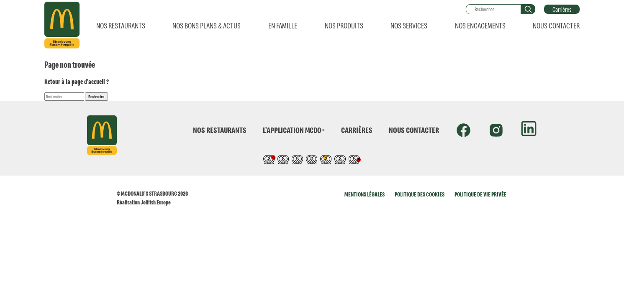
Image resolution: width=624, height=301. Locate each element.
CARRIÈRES (356, 130)
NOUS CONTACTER (556, 25)
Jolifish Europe (156, 202)
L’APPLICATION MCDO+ (294, 130)
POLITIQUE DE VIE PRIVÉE (480, 194)
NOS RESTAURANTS (120, 25)
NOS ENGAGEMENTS (480, 25)
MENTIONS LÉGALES (364, 194)
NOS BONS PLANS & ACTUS (206, 25)
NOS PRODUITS (344, 25)
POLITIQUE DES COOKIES (419, 194)
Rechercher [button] (96, 96)
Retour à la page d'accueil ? (76, 81)
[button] (528, 9)
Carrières (561, 9)
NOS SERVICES (408, 25)
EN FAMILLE (282, 25)
